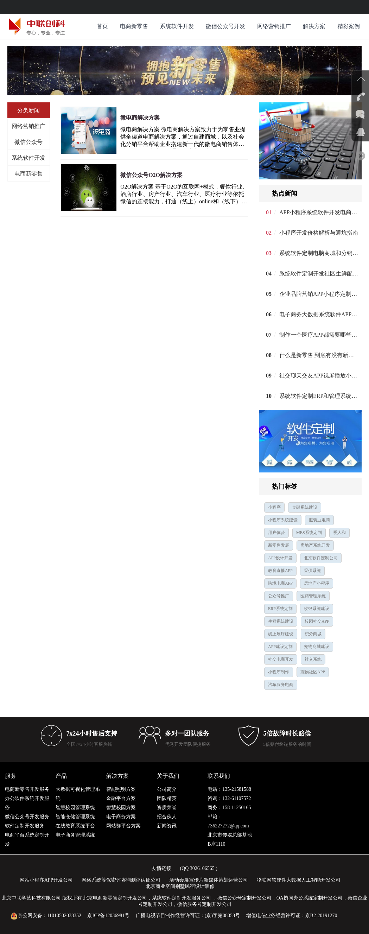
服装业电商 (319, 519)
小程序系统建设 (283, 519)
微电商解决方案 (140, 118)
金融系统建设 (304, 507)
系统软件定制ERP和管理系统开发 (318, 396)
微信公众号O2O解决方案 (151, 175)
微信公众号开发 (225, 26)
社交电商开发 (280, 659)
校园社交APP (317, 621)
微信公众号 (28, 142)
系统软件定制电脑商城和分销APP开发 (318, 253)
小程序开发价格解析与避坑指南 (318, 233)
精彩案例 (348, 26)
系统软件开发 (177, 26)
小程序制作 (278, 671)
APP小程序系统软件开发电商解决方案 (318, 212)
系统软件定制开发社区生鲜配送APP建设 (318, 274)
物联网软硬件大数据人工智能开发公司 (299, 880)
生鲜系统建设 (280, 621)
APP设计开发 (280, 557)
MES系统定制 (309, 532)
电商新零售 (134, 26)
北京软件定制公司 (321, 557)
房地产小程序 (316, 583)
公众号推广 (278, 595)
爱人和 (339, 532)
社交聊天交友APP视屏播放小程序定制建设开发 (318, 376)
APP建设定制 (280, 646)
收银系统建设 (316, 608)
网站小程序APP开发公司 (46, 880)
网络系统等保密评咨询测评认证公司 (121, 880)
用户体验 (276, 532)
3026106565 (202, 868)
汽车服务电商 (280, 684)
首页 (102, 26)
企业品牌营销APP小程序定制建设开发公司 (318, 294)
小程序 (274, 507)
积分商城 (313, 633)
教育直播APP (280, 570)
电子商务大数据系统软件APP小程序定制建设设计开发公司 (318, 314)
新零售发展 (278, 545)
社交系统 (313, 659)
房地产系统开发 (315, 545)
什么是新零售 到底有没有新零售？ (318, 355)
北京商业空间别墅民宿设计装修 (180, 886)
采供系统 (312, 570)
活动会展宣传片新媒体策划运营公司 (208, 880)
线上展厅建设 (280, 633)
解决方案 (314, 26)
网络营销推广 (274, 26)
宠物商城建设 (316, 646)
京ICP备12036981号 (108, 915)
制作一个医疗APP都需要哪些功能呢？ (318, 335)
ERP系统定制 (280, 608)
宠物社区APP (312, 671)
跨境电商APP (280, 583)
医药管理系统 (313, 595)
